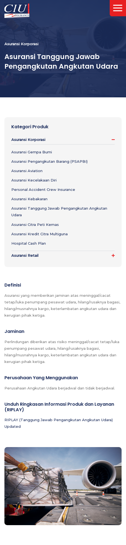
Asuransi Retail (24, 255)
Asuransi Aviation (27, 171)
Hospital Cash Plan (28, 243)
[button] (63, 139)
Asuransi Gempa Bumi (31, 152)
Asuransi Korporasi (28, 139)
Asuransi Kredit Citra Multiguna (39, 234)
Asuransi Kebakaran (29, 199)
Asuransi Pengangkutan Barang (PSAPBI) (49, 161)
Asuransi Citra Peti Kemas (35, 224)
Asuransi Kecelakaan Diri (34, 180)
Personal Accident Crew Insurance (43, 189)
